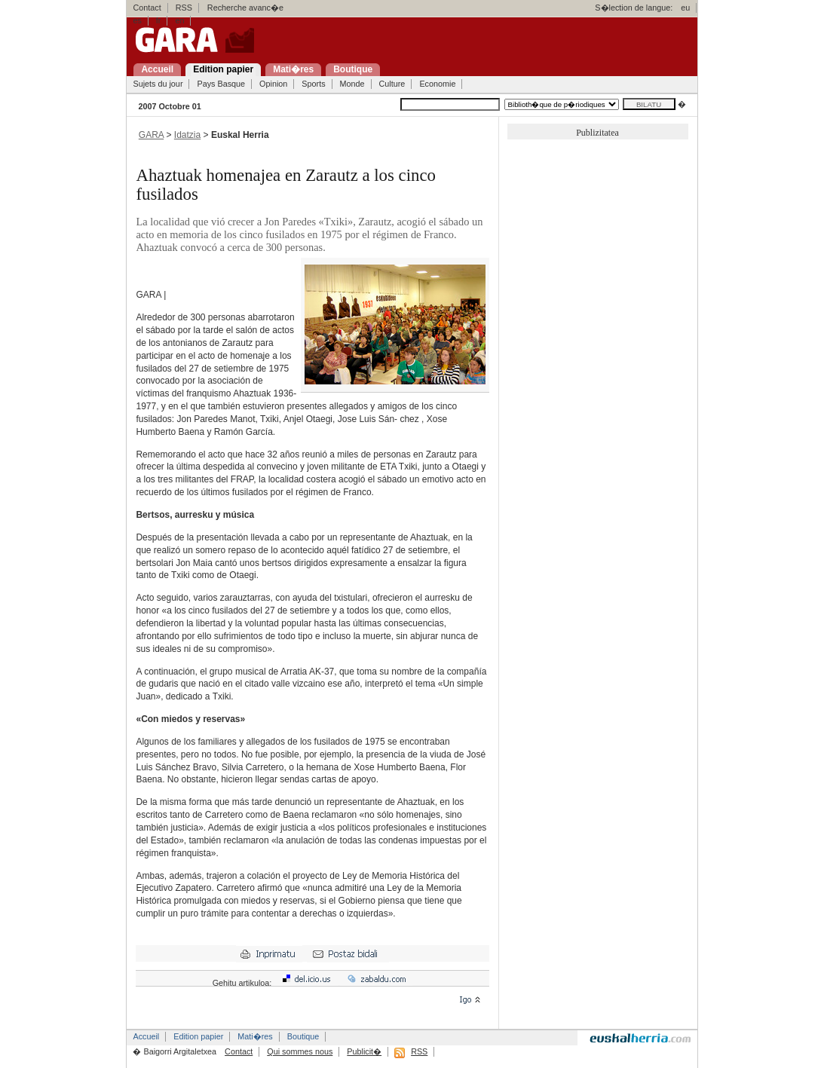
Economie (437, 83)
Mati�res (254, 1036)
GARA (151, 135)
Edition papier (198, 1036)
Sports (313, 83)
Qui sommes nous (299, 1051)
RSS (184, 7)
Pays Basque (221, 83)
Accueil (146, 1036)
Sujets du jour (157, 83)
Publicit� (364, 1051)
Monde (352, 83)
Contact (147, 7)
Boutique (303, 1036)
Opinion (273, 83)
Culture (392, 83)
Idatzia (187, 135)
